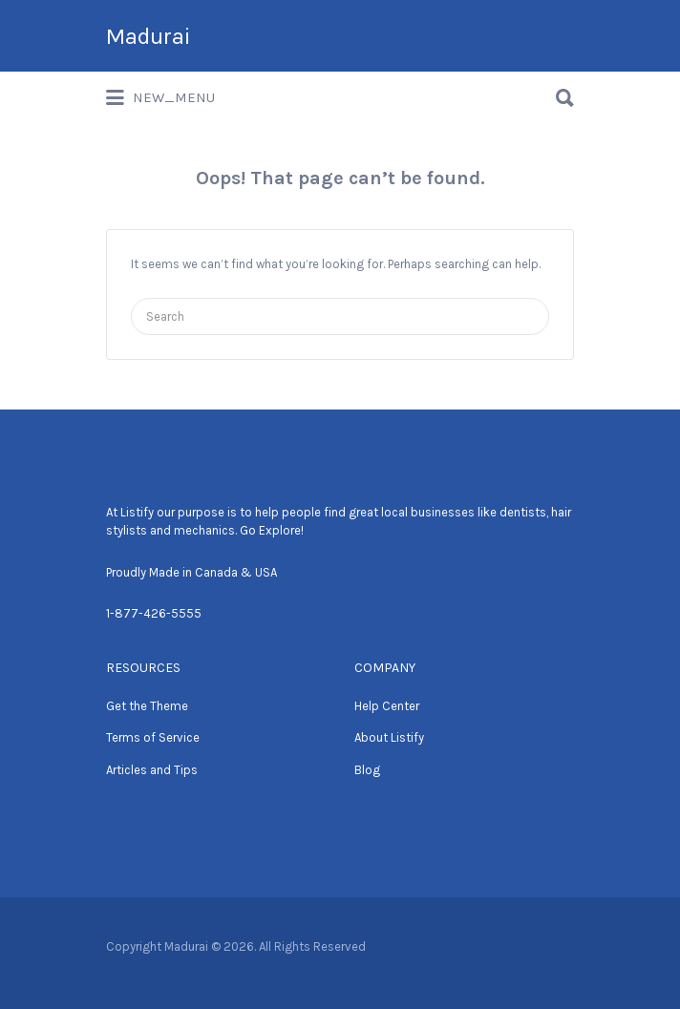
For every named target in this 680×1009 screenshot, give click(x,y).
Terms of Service (153, 737)
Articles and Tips (152, 770)
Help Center (386, 706)
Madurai (148, 36)
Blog (367, 770)
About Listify (389, 737)
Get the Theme (147, 706)
